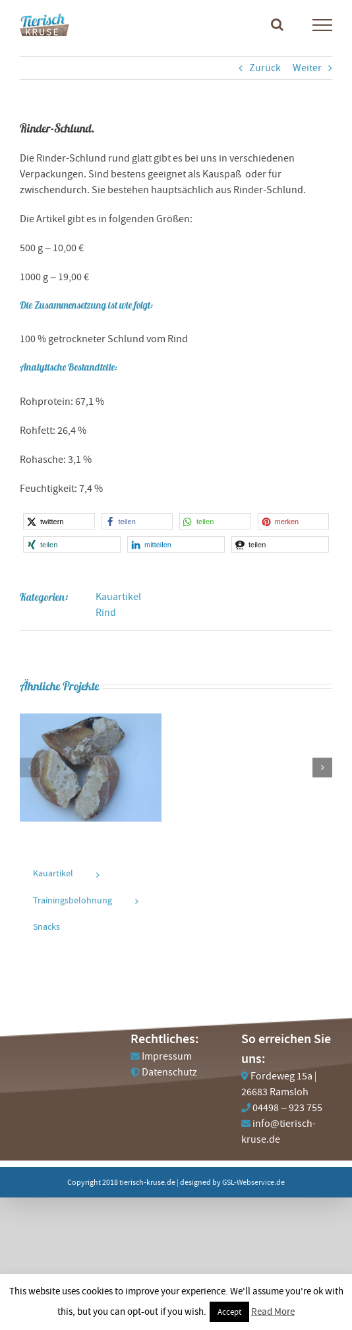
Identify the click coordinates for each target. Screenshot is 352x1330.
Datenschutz (169, 1072)
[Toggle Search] (277, 24)
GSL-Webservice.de (253, 1182)
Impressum (167, 1056)
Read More (273, 1311)
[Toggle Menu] (322, 25)
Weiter (307, 68)
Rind (106, 612)
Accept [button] (229, 1311)
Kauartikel (118, 596)
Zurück (265, 68)
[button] (59, 521)
